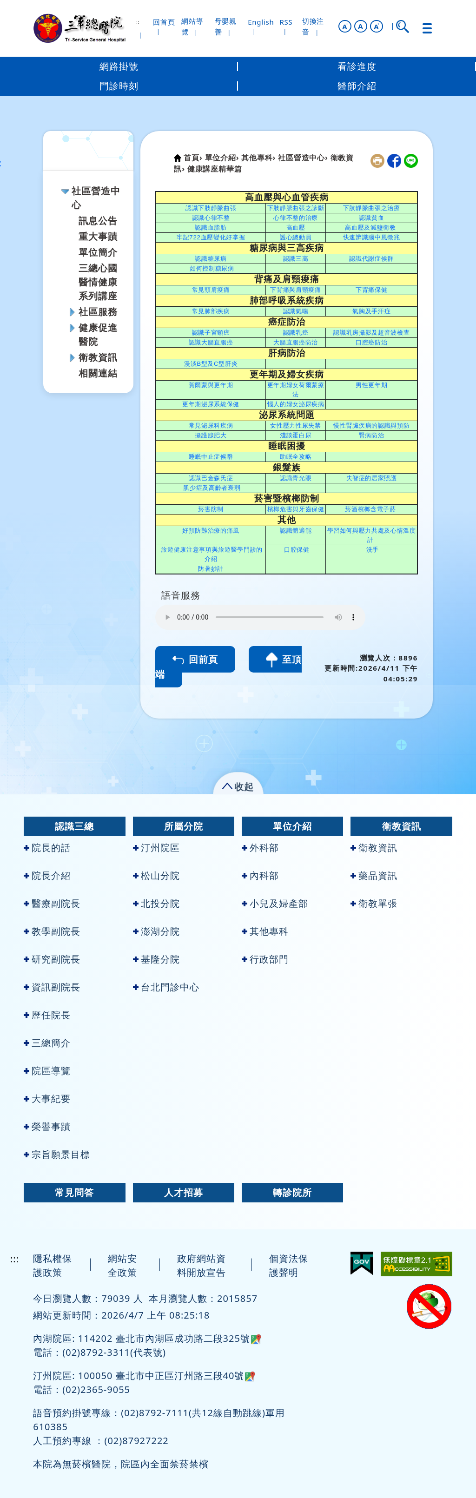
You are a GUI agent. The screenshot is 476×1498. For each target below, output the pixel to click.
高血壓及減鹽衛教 (370, 227)
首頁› (193, 157)
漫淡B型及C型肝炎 (211, 363)
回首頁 (164, 21)
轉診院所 (292, 1192)
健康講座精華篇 (214, 169)
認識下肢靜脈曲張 (210, 208)
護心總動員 (295, 237)
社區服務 (98, 311)
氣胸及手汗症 (371, 311)
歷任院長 (47, 1015)
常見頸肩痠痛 (211, 289)
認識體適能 (295, 530)
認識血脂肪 (210, 227)
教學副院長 (52, 931)
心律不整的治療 (295, 217)
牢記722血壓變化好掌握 (211, 237)
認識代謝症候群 (371, 258)
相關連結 (98, 373)
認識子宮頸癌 (211, 332)
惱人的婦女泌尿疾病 (295, 404)
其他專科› (258, 157)
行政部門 (265, 959)
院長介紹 (47, 875)
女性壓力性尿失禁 (295, 425)
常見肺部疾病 (211, 311)
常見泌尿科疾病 (211, 425)
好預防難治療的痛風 (210, 530)
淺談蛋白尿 (295, 435)
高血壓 (295, 227)
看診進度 (357, 66)
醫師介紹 (357, 85)
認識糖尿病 (210, 258)
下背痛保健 (371, 289)
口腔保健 (297, 549)
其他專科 (265, 931)
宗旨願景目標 (57, 1154)
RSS (285, 21)
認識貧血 (371, 217)
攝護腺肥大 (210, 435)
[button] (344, 26)
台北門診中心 (166, 987)
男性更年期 (371, 385)
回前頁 (195, 659)
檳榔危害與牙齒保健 (295, 509)
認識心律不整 (211, 217)
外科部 (260, 847)
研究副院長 (52, 959)
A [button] (360, 26)
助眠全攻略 (295, 456)
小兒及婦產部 (275, 903)
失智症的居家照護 (371, 478)
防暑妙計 (211, 568)
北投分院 (156, 903)
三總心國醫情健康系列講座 (98, 282)
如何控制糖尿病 (212, 268)
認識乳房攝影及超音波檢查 (371, 332)
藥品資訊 (373, 875)
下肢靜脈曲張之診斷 (295, 208)
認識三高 (296, 258)
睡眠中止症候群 (211, 456)
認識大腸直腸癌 (211, 342)
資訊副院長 (52, 987)
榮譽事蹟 (47, 1126)
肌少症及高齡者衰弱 (211, 487)
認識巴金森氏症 (211, 478)
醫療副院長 (52, 903)
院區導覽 (47, 1070)
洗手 (372, 549)
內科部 (260, 875)
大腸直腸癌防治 (295, 342)
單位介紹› (222, 157)
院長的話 (47, 847)
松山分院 (156, 875)
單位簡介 (98, 252)
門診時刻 (119, 85)
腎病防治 (371, 435)
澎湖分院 (156, 931)
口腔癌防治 (371, 342)
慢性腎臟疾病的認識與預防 (371, 425)
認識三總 (74, 826)
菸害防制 (211, 509)
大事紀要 (47, 1098)
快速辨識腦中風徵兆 (371, 237)
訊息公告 (98, 220)
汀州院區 (156, 847)
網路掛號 (119, 66)
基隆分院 (156, 959)
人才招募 (183, 1192)
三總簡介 (47, 1042)
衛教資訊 (98, 357)
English (261, 21)
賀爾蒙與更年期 (211, 385)
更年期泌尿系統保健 (210, 404)
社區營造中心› (303, 157)
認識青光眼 (295, 478)
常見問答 (74, 1192)
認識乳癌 (296, 332)
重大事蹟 (98, 236)
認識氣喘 (296, 311)
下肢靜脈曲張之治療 (371, 208)
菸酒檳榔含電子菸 (370, 509)
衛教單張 (373, 903)
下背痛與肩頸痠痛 (295, 289)
